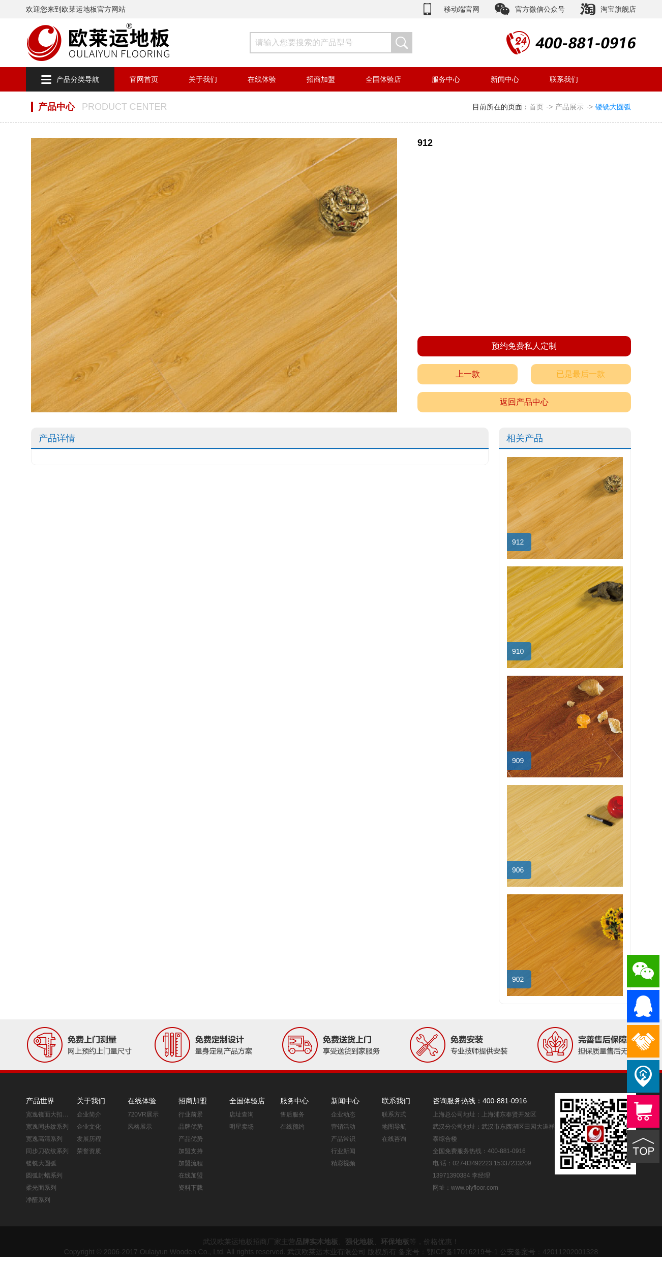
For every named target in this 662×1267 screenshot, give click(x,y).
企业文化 (89, 1126)
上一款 (468, 374)
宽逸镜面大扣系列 (49, 1114)
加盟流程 (190, 1163)
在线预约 (292, 1126)
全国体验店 (383, 79)
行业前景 (190, 1114)
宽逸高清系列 (44, 1138)
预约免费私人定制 (524, 346)
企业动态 (343, 1114)
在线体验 (262, 79)
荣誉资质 (89, 1151)
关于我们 (203, 79)
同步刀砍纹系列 (47, 1151)
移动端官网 (461, 9)
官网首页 (144, 79)
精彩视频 (343, 1163)
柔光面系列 (41, 1187)
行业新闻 (343, 1151)
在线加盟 (190, 1175)
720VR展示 (143, 1114)
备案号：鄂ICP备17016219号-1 (448, 1252)
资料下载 (190, 1187)
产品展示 (569, 107)
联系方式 (394, 1114)
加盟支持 (190, 1151)
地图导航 (394, 1126)
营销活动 (343, 1126)
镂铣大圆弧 (613, 107)
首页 (536, 107)
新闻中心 (505, 79)
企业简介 (89, 1114)
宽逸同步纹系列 (47, 1126)
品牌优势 (190, 1126)
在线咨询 (394, 1138)
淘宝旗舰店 (618, 9)
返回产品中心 (524, 402)
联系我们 (564, 79)
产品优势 (190, 1138)
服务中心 (446, 79)
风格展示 (140, 1126)
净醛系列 (38, 1199)
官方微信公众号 (540, 9)
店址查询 (241, 1114)
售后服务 (292, 1114)
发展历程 (89, 1138)
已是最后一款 (580, 374)
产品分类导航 (77, 79)
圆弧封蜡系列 (44, 1175)
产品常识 (343, 1138)
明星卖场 (241, 1126)
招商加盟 (321, 79)
